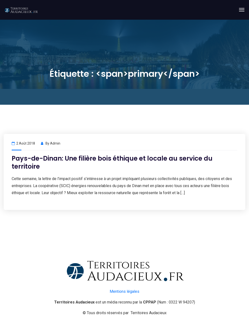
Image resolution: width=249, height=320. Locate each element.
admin (55, 143)
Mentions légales (124, 291)
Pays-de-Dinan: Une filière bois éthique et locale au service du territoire (112, 162)
